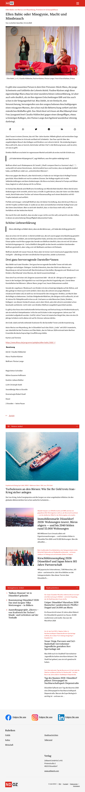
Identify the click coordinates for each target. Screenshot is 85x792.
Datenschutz (74, 784)
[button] (10, 129)
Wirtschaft (9, 745)
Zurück (11, 416)
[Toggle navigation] (78, 3)
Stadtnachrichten (52, 588)
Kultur (7, 740)
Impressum (76, 786)
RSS (60, 784)
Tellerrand (48, 740)
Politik (7, 735)
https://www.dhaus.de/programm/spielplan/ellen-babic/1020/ (30, 342)
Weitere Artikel (17, 426)
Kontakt (65, 784)
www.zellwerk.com (51, 771)
